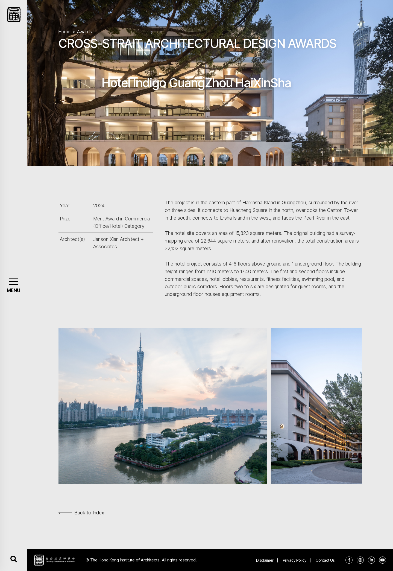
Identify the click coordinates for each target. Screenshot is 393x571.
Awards (84, 31)
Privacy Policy (294, 560)
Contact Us (325, 560)
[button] (13, 281)
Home (64, 31)
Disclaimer (265, 560)
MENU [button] (13, 290)
